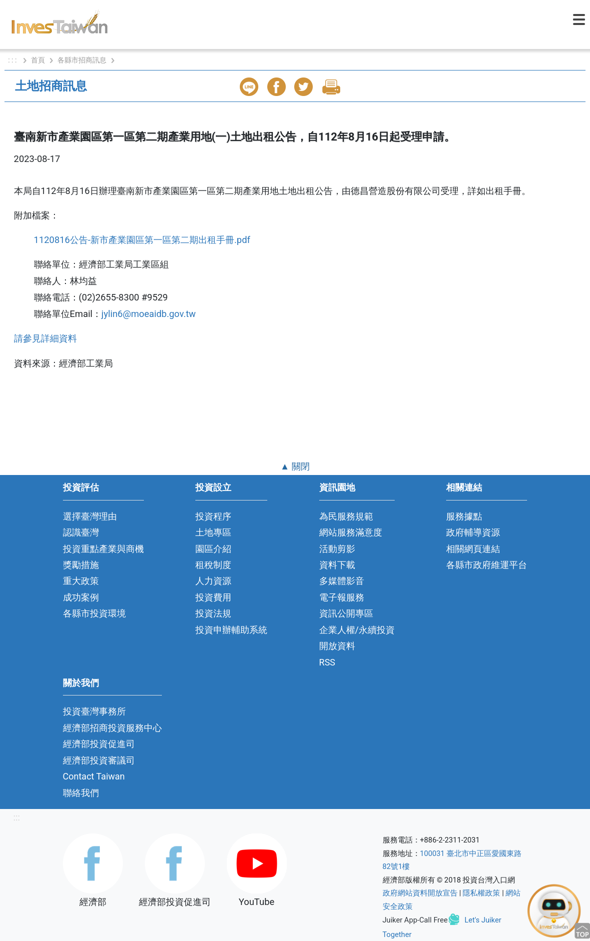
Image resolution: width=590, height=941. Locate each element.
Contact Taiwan (94, 776)
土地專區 (213, 532)
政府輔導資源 (473, 532)
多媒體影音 (341, 581)
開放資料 (337, 645)
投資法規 (213, 613)
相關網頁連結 (473, 549)
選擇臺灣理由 (90, 516)
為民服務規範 (346, 516)
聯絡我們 (81, 793)
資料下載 (337, 565)
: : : (13, 60)
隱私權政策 (481, 893)
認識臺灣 (81, 532)
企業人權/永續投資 (357, 629)
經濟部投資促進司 (99, 743)
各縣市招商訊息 (81, 60)
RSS (327, 662)
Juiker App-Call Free (415, 920)
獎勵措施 (81, 565)
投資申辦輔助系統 (231, 629)
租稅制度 (213, 565)
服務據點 (464, 516)
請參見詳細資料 (45, 338)
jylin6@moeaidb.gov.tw (148, 313)
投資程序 (213, 516)
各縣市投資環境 (94, 613)
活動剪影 (337, 549)
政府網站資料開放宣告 (420, 893)
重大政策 (81, 581)
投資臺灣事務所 (94, 711)
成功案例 (81, 597)
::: (16, 817)
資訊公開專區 (346, 613)
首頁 (38, 60)
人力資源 (213, 581)
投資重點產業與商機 (103, 549)
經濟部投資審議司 (99, 760)
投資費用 (213, 597)
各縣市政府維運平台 (486, 565)
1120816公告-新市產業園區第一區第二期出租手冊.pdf (143, 239)
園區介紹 (213, 549)
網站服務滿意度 (350, 532)
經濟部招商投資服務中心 (112, 727)
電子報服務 (341, 597)
